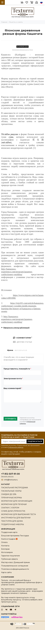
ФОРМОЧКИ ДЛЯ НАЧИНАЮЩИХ (16, 501)
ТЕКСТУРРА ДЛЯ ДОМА (12, 521)
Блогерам (5, 549)
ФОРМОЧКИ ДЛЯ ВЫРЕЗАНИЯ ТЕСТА (18, 514)
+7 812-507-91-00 (10, 474)
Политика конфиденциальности (15, 569)
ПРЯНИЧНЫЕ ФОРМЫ (11, 498)
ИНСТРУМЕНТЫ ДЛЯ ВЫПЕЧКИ (15, 518)
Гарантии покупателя (10, 556)
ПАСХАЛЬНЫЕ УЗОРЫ (11, 491)
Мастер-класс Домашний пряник (15, 562)
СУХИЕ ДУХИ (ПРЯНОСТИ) (13, 511)
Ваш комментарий (13, 388)
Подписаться (35, 441)
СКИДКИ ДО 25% (8, 494)
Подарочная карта (9, 532)
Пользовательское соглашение (14, 566)
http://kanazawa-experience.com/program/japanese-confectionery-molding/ (17, 272)
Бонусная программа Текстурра (15, 536)
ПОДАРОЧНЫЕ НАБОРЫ (12, 524)
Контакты (5, 546)
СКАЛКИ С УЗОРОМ (10, 508)
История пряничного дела (22, 50)
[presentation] (22, 409)
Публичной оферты (15, 447)
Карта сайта (6, 572)
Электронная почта (13, 379)
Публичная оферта (9, 559)
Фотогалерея (7, 552)
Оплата (4, 542)
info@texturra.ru (11, 480)
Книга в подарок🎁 (9, 539)
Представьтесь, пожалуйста (17, 369)
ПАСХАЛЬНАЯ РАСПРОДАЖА (14, 488)
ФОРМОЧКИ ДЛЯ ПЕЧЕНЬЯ (14, 504)
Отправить (10, 419)
